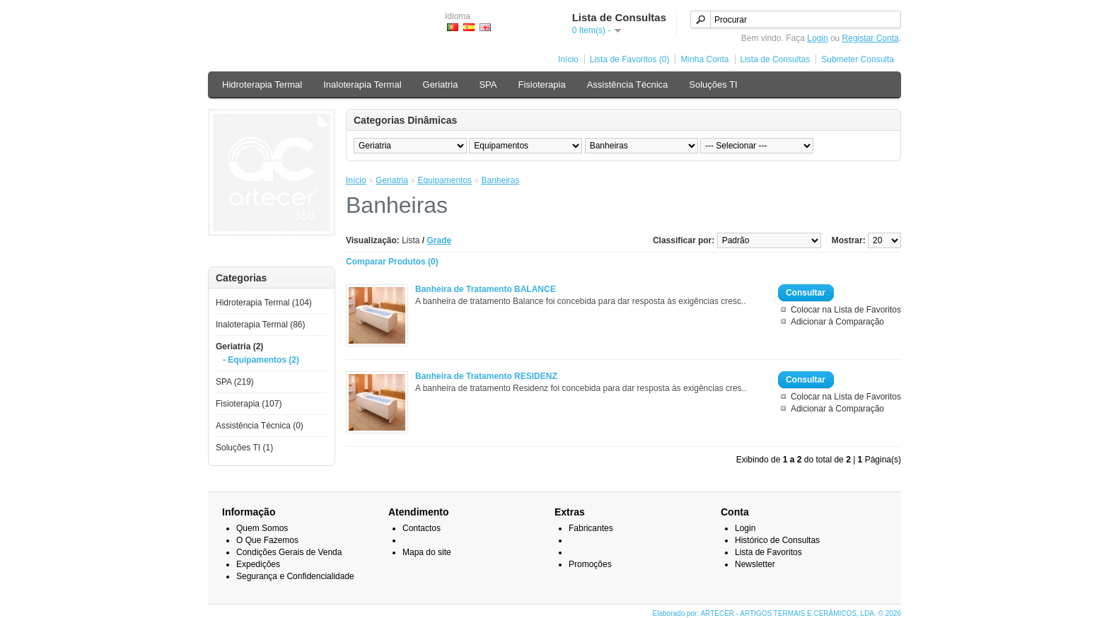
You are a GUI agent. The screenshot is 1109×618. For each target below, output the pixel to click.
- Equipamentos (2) (261, 360)
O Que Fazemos (267, 540)
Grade (439, 240)
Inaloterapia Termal (362, 84)
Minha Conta (704, 59)
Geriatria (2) (239, 346)
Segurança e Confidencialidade (295, 576)
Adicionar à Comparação (837, 322)
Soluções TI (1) (244, 448)
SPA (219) (235, 382)
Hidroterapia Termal (262, 84)
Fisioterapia (541, 84)
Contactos (421, 528)
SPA (488, 84)
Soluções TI (713, 84)
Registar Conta (870, 38)
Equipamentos (444, 180)
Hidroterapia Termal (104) (264, 303)
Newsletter (755, 564)
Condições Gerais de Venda (289, 552)
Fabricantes (591, 528)
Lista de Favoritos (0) (630, 59)
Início (568, 59)
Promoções (590, 564)
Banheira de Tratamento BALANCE (485, 289)
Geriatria (440, 84)
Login (817, 38)
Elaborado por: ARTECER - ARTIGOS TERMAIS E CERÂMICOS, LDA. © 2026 (777, 613)
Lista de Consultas (776, 59)
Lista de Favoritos (768, 552)
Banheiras (500, 180)
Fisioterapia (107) (248, 404)
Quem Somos (262, 528)
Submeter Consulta (857, 59)
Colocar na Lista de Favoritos (846, 310)
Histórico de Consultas (777, 540)
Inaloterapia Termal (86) (261, 325)
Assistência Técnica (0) (259, 426)
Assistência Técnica (627, 84)
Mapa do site (426, 552)
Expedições (258, 564)
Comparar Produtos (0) (392, 262)
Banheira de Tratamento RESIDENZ (486, 376)
